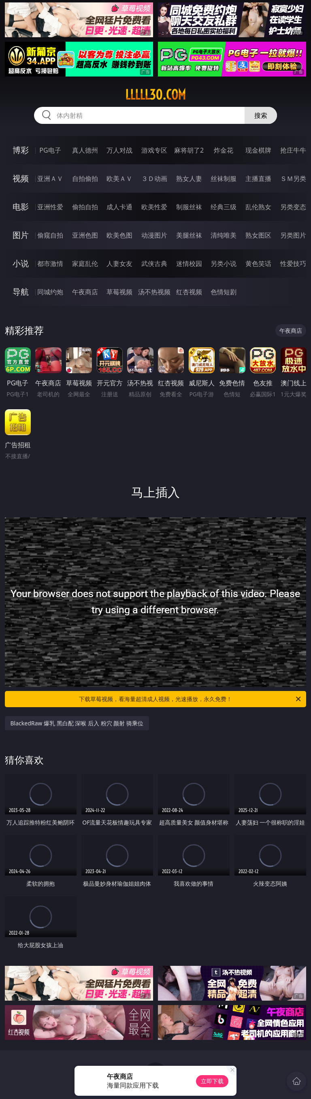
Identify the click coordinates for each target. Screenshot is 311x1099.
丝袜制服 (223, 178)
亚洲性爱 (50, 206)
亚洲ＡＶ (50, 178)
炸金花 (223, 150)
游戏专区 (154, 150)
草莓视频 (119, 291)
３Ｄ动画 (154, 178)
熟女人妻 (189, 178)
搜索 (260, 115)
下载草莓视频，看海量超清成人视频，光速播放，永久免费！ (190, 699)
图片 (21, 235)
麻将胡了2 (189, 150)
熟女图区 (258, 235)
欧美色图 (119, 235)
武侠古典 (154, 263)
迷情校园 (189, 263)
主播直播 (258, 178)
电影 (21, 206)
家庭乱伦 (85, 263)
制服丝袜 (189, 206)
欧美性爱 (154, 206)
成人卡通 (119, 206)
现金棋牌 (258, 150)
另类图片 (293, 235)
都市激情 (50, 263)
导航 (21, 291)
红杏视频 (189, 291)
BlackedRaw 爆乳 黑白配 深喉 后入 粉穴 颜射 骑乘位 (77, 723)
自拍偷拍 (85, 178)
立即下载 (212, 1081)
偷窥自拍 (50, 235)
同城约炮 (50, 291)
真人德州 (85, 150)
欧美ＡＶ (119, 178)
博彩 (21, 150)
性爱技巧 (293, 263)
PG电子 (50, 150)
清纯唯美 (223, 235)
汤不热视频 (154, 291)
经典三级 (223, 206)
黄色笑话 (258, 263)
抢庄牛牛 (293, 150)
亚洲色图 (85, 235)
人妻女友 (119, 263)
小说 (21, 263)
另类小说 (223, 263)
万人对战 (119, 150)
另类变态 (293, 206)
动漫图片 (154, 235)
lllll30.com (155, 95)
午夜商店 (85, 291)
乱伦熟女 (258, 206)
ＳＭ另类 (293, 178)
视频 (21, 178)
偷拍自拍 (85, 206)
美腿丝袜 (189, 235)
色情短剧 (223, 291)
